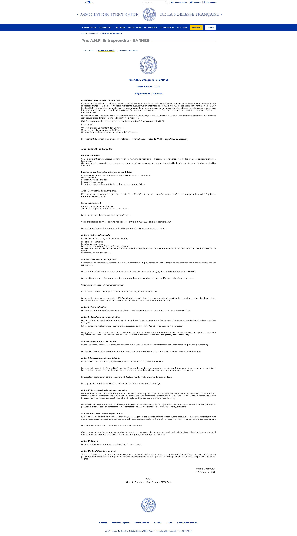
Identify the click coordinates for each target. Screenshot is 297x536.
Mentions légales (120, 523)
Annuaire (196, 28)
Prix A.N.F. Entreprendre (111, 33)
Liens (169, 523)
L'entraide (120, 27)
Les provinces (167, 27)
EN (92, 2)
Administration (141, 523)
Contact (103, 523)
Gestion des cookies (187, 523)
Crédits (157, 523)
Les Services (105, 27)
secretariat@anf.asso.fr (167, 531)
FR (85, 2)
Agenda (210, 28)
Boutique (182, 27)
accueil (84, 33)
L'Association (89, 27)
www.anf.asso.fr (137, 426)
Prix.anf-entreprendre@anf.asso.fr (170, 407)
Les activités (134, 27)
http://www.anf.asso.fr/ (176, 139)
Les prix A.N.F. (150, 27)
